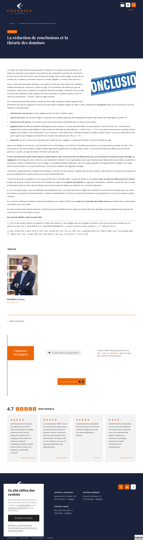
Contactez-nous (104, 5)
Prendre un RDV (82, 5)
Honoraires (107, 12)
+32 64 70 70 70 (126, 5)
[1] (52, 171)
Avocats (37, 12)
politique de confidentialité (17, 508)
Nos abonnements (89, 12)
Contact (132, 12)
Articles (120, 12)
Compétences (52, 12)
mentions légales (24, 505)
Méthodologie (69, 12)
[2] (100, 171)
